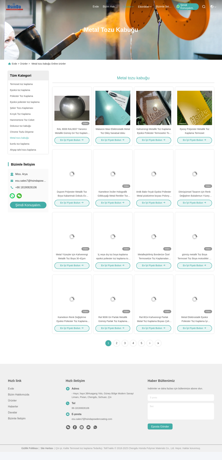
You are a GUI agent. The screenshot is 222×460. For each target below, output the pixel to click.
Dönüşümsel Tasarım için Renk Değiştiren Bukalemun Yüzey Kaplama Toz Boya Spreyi (195, 199)
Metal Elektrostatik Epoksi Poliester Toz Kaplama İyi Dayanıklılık (194, 329)
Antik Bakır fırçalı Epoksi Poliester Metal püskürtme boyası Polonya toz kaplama (153, 199)
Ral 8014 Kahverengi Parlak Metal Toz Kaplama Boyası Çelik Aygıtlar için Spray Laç (153, 329)
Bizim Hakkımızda (111, 6)
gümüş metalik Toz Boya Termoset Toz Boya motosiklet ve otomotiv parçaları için (195, 264)
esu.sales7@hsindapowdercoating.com (38, 180)
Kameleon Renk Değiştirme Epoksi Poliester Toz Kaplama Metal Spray (72, 329)
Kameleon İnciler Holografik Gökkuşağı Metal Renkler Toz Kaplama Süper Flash (113, 199)
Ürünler (128, 6)
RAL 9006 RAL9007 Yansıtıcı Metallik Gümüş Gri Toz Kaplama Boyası (72, 135)
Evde (96, 6)
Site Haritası (46, 456)
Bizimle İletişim (164, 6)
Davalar (12, 420)
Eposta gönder (160, 434)
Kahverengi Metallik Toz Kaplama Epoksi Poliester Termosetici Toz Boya (154, 135)
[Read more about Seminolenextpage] (150, 351)
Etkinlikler (145, 6)
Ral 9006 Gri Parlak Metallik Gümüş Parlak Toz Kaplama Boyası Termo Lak (112, 329)
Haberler (13, 414)
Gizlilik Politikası (29, 456)
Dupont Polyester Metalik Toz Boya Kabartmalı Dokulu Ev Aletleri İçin (72, 199)
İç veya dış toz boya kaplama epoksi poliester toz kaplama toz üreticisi (112, 264)
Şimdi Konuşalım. (185, 6)
